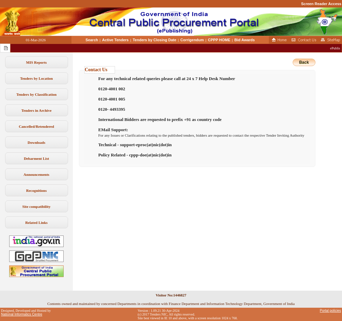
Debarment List (36, 158)
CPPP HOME (219, 40)
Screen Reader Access (321, 4)
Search (91, 40)
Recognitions (36, 190)
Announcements (36, 174)
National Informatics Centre (21, 314)
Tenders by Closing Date (154, 40)
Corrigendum (192, 40)
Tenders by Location (36, 78)
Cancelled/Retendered (36, 126)
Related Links (36, 222)
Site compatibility (36, 206)
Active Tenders (115, 40)
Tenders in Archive (36, 110)
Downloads (36, 142)
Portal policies (330, 310)
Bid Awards (244, 40)
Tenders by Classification (36, 94)
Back (304, 62)
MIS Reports (36, 62)
